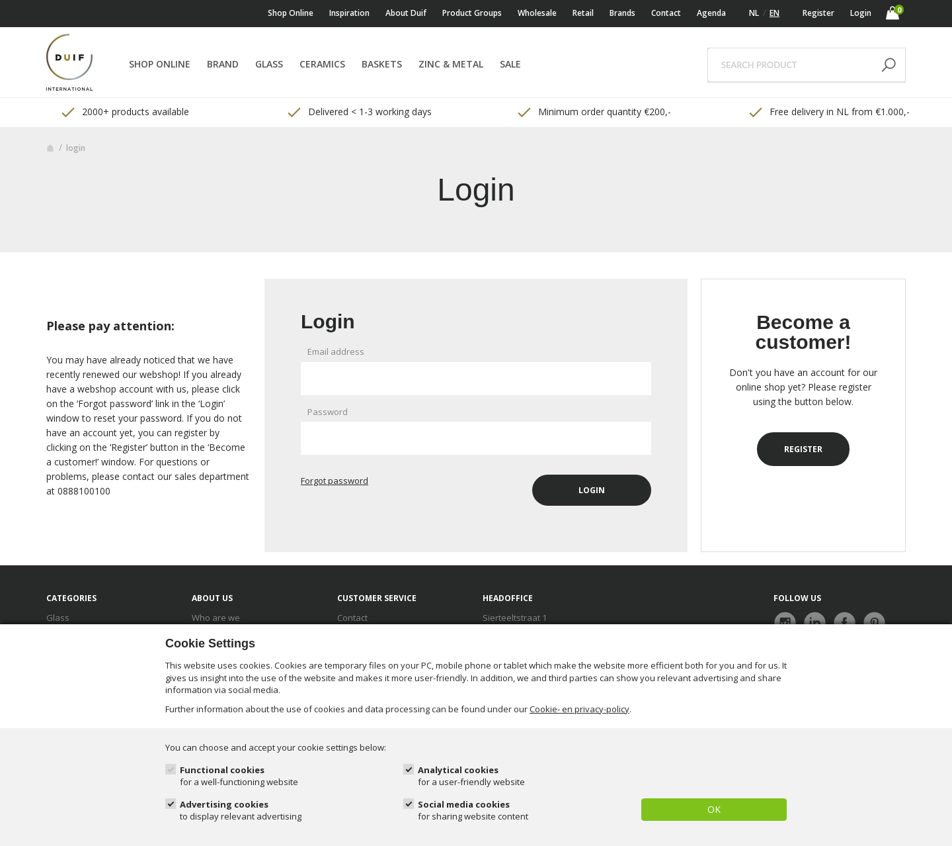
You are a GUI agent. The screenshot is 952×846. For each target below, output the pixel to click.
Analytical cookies (471, 776)
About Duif (405, 13)
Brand (223, 64)
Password (327, 412)
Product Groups (472, 13)
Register (818, 13)
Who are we (216, 618)
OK (714, 809)
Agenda (711, 13)
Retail (583, 13)
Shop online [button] (159, 64)
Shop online (290, 13)
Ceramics (322, 64)
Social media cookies (473, 810)
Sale (510, 64)
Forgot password (334, 481)
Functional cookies (239, 776)
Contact (666, 13)
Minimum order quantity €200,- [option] (593, 112)
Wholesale (537, 13)
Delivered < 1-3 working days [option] (359, 112)
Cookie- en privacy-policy (579, 709)
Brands (622, 13)
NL (754, 13)
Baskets (382, 64)
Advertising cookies (240, 810)
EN (774, 13)
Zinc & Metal (450, 64)
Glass (269, 64)
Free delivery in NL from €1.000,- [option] (828, 112)
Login (860, 13)
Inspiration (349, 13)
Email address (335, 351)
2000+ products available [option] (124, 112)
